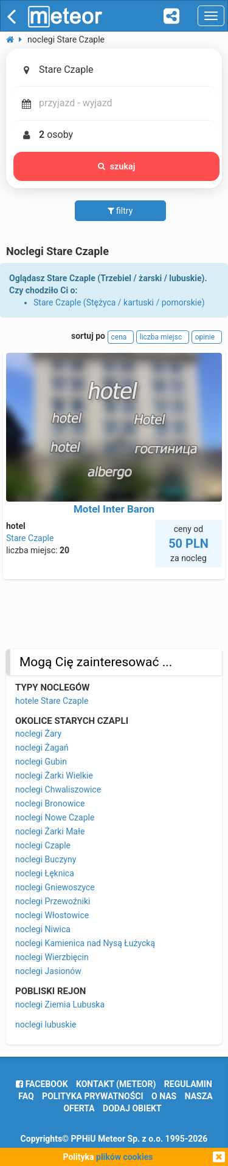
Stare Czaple (30, 538)
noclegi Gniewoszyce (55, 887)
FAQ (25, 1096)
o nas (163, 1096)
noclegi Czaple (43, 845)
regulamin (188, 1084)
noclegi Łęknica (44, 873)
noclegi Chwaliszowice (58, 789)
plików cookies (124, 1157)
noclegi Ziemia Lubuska (60, 1004)
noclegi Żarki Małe (50, 831)
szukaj (117, 166)
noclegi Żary (38, 733)
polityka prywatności (92, 1096)
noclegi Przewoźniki (52, 901)
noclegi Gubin (41, 761)
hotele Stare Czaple (51, 701)
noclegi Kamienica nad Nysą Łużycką (85, 943)
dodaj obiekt (132, 1108)
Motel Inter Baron (114, 509)
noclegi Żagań (42, 747)
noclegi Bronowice (50, 803)
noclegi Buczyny (45, 859)
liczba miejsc (162, 337)
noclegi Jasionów (48, 971)
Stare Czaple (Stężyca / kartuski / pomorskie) (119, 302)
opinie (206, 337)
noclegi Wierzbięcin (52, 957)
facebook (41, 1084)
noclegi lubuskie (45, 1024)
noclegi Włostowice (52, 915)
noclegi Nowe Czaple (54, 817)
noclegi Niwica (43, 929)
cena (121, 337)
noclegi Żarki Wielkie (54, 775)
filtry (120, 211)
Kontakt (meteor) (116, 1084)
